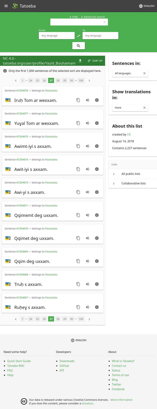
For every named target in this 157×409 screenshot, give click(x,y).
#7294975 (22, 136)
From (42, 30)
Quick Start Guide (19, 361)
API (61, 370)
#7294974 (22, 159)
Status (116, 370)
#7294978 (22, 90)
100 (81, 80)
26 (44, 80)
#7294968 (22, 274)
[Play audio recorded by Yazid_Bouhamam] (87, 100)
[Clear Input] (144, 73)
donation (87, 403)
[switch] (39, 100)
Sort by (95, 61)
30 (71, 80)
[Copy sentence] (78, 100)
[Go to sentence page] (96, 100)
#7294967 (22, 297)
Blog (115, 380)
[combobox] (57, 35)
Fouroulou (51, 90)
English (146, 6)
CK (129, 134)
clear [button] (105, 22)
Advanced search (94, 17)
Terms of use (120, 375)
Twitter (116, 384)
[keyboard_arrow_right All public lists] (133, 173)
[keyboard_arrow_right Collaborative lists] (133, 183)
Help (75, 17)
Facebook (118, 389)
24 (30, 80)
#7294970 (22, 228)
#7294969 (22, 251)
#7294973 (22, 182)
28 (58, 80)
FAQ (10, 370)
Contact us (119, 366)
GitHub (64, 366)
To (84, 30)
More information (121, 399)
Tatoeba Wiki (15, 366)
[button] (79, 35)
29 (64, 80)
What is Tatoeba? (123, 361)
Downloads (66, 361)
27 (51, 80)
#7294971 (22, 205)
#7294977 (22, 113)
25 (37, 80)
